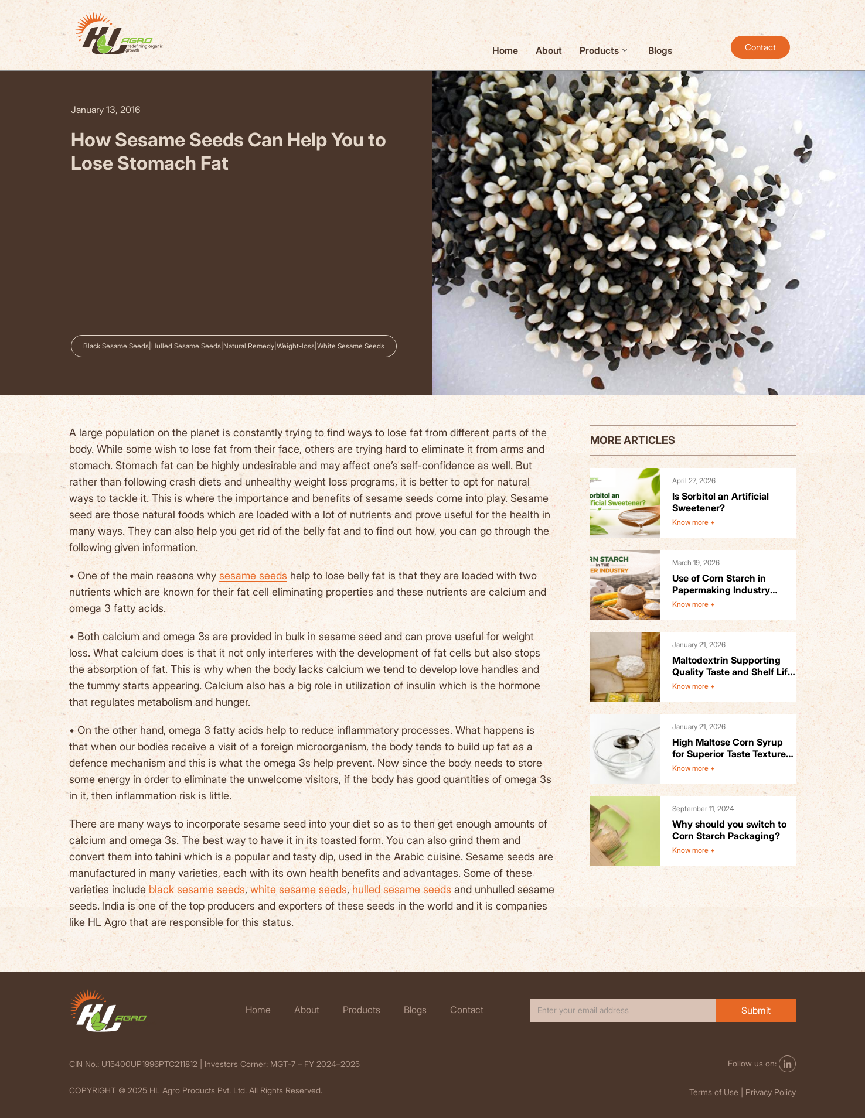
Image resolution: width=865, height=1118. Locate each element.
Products (603, 50)
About (549, 50)
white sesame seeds (298, 889)
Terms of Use (713, 1092)
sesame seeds (253, 575)
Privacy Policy (770, 1092)
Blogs (660, 50)
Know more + (693, 522)
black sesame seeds (197, 889)
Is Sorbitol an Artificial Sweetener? (720, 502)
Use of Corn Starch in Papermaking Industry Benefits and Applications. (730, 584)
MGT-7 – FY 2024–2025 (315, 1064)
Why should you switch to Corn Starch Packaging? (729, 830)
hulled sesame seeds (401, 889)
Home (505, 50)
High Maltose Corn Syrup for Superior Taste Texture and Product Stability (729, 748)
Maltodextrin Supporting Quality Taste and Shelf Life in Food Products (732, 666)
